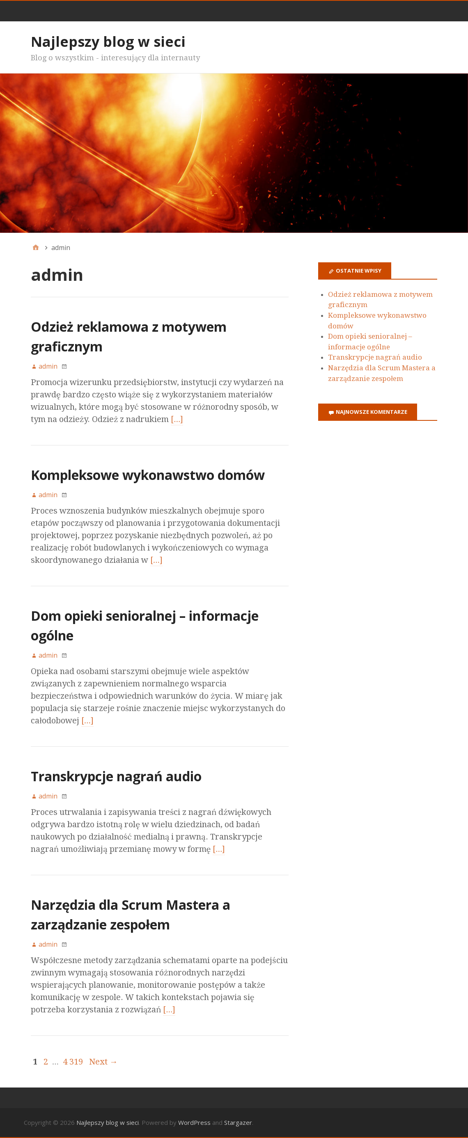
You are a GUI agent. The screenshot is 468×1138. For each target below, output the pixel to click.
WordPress (194, 1122)
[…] (177, 419)
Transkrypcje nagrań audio (116, 776)
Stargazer (238, 1122)
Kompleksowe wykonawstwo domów (148, 475)
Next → (103, 1062)
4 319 (73, 1062)
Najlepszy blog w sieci (108, 41)
